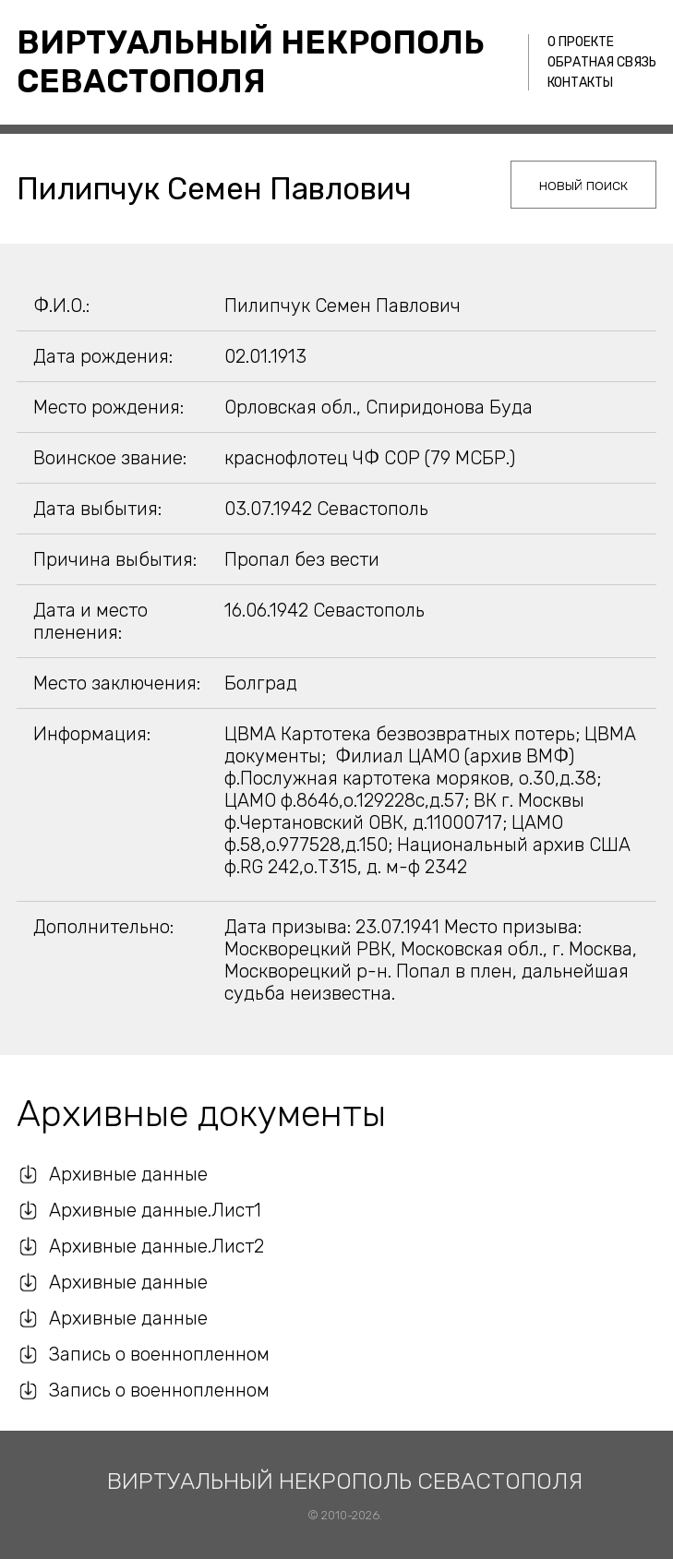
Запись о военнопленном (159, 1354)
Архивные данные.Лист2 (156, 1246)
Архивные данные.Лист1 (155, 1210)
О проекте (580, 42)
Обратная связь (601, 62)
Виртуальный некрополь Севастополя (251, 62)
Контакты (580, 82)
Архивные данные (128, 1174)
